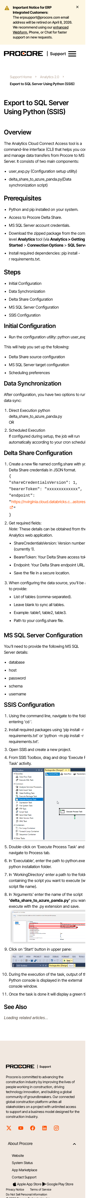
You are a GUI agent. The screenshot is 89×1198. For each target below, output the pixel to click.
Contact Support (24, 1173)
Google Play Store (57, 1180)
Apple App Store (26, 1180)
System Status (22, 1159)
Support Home (21, 77)
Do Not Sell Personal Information (26, 1191)
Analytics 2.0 (49, 77)
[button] (72, 54)
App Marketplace (24, 1166)
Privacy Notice (15, 1186)
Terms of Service (40, 1186)
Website (18, 1152)
